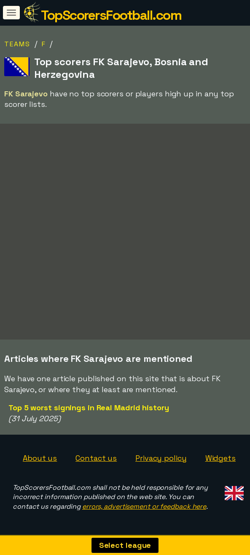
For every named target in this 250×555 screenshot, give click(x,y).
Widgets (220, 458)
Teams (17, 44)
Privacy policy (161, 458)
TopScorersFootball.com (111, 15)
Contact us (96, 458)
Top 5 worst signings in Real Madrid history (88, 407)
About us (40, 458)
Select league (125, 545)
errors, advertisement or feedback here (144, 506)
